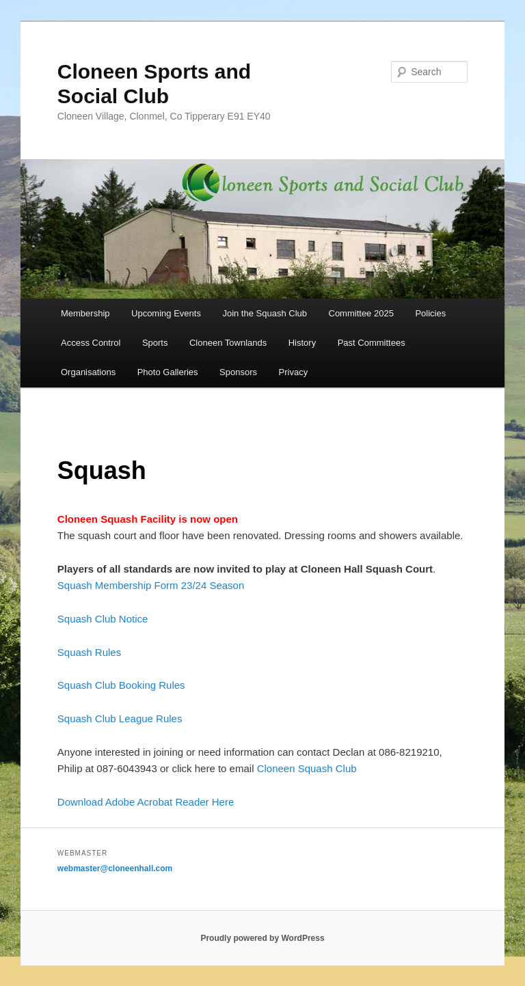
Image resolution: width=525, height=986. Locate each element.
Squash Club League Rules (120, 718)
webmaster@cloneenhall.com (114, 868)
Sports (155, 343)
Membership (85, 313)
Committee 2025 (361, 313)
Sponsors (238, 372)
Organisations (88, 372)
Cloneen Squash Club (307, 768)
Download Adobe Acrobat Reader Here (145, 802)
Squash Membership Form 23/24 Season (150, 585)
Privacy (293, 372)
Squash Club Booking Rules (121, 685)
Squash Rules (89, 652)
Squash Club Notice (102, 619)
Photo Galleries (167, 372)
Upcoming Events (166, 313)
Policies (430, 313)
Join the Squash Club (264, 313)
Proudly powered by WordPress (262, 938)
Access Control (90, 343)
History (302, 343)
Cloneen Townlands (228, 343)
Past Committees (371, 343)
